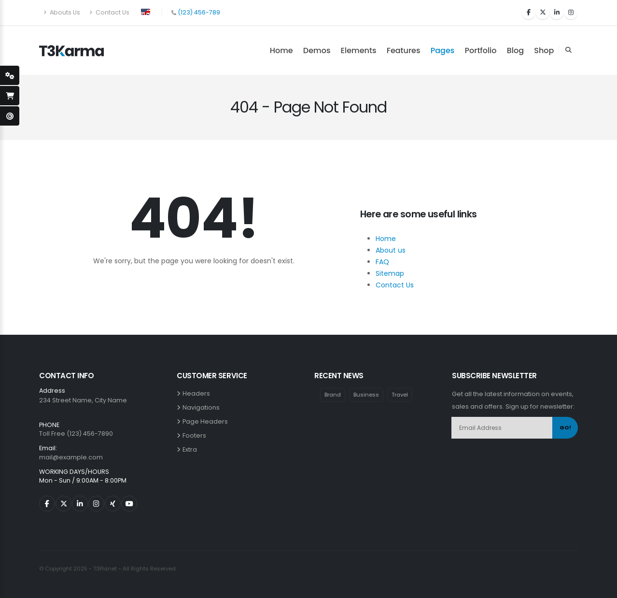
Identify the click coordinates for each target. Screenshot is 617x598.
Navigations (202, 407)
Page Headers (206, 421)
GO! (565, 427)
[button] (145, 11)
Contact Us (109, 12)
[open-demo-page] (9, 116)
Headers (197, 393)
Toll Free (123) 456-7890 (76, 433)
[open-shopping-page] (9, 95)
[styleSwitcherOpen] (9, 75)
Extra (191, 449)
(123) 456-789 (199, 12)
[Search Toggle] (568, 50)
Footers (195, 435)
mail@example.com (71, 457)
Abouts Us (61, 12)
